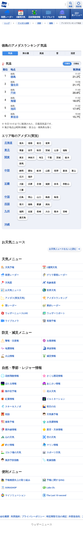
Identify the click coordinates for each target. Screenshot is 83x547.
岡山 (30, 197)
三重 (21, 190)
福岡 (21, 211)
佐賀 (30, 211)
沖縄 (7, 224)
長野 (56, 171)
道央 (21, 143)
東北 (7, 150)
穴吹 (13, 92)
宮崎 (65, 211)
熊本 (56, 211)
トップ (6, 23)
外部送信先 (74, 516)
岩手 (30, 150)
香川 (21, 204)
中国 (7, 196)
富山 (74, 171)
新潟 (65, 171)
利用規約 (15, 516)
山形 (56, 150)
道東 (47, 143)
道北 (39, 143)
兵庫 (30, 184)
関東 (7, 157)
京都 (39, 184)
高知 (47, 204)
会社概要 (4, 516)
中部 (7, 170)
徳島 (51, 23)
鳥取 (56, 197)
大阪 (21, 184)
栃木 (67, 157)
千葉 (50, 157)
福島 (65, 150)
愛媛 (39, 204)
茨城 (58, 157)
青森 (21, 150)
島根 (47, 197)
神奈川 (31, 157)
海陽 (13, 101)
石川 (21, 177)
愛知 (30, 171)
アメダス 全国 (23, 23)
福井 (30, 177)
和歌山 (66, 184)
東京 (21, 157)
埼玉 (41, 157)
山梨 (47, 171)
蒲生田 (14, 85)
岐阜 (39, 171)
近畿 (7, 183)
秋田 (39, 150)
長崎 (39, 211)
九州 (7, 211)
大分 (47, 211)
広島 (21, 197)
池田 (13, 108)
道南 (30, 143)
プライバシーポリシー (33, 516)
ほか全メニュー (77, 14)
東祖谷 (14, 117)
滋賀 (47, 184)
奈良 (56, 184)
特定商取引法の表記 (56, 516)
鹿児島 (22, 217)
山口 (39, 197)
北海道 (8, 142)
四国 (39, 23)
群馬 (21, 163)
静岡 (21, 171)
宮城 (47, 150)
